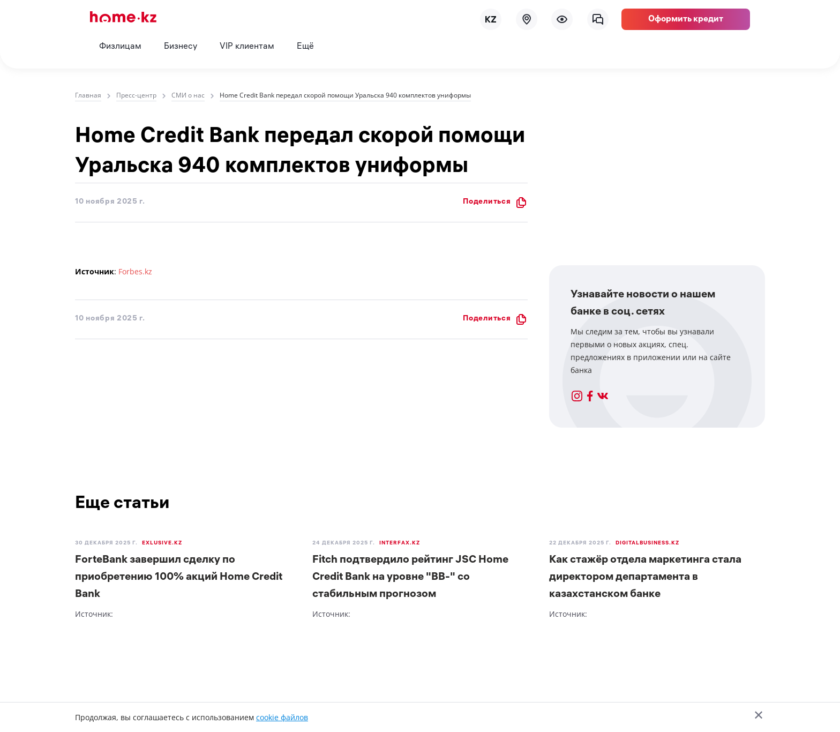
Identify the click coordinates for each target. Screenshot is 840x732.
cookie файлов (282, 717)
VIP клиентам (247, 46)
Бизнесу (180, 46)
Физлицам (120, 46)
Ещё (305, 46)
